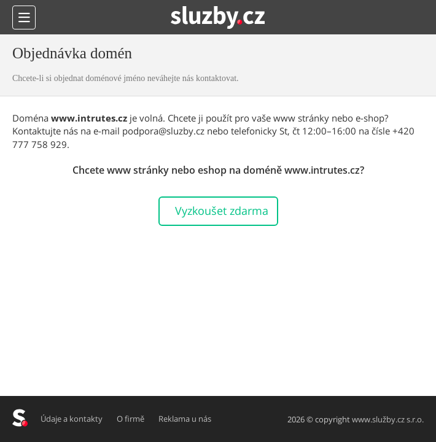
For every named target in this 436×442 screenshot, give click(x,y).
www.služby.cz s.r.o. (388, 419)
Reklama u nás (184, 418)
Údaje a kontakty (72, 418)
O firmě (130, 418)
